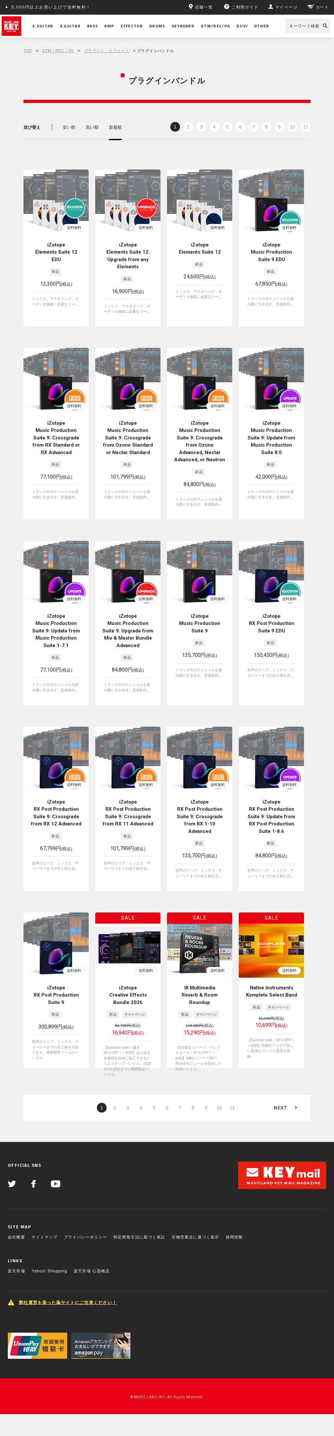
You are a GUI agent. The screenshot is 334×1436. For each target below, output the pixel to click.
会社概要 (16, 1237)
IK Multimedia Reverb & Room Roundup (200, 995)
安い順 (69, 127)
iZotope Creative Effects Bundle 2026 (128, 995)
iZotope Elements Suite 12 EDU (56, 252)
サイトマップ (44, 1237)
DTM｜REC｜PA (58, 51)
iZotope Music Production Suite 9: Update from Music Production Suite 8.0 (271, 437)
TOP (27, 51)
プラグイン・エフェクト (106, 51)
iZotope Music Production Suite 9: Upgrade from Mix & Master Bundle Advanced (127, 630)
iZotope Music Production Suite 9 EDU (271, 252)
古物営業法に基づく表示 (195, 1237)
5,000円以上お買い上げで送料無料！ (51, 7)
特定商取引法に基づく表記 (139, 1237)
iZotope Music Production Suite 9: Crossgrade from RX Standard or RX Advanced (56, 437)
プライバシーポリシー (85, 1237)
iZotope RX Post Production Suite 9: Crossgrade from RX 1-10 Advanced (200, 816)
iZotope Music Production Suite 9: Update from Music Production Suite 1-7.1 (56, 630)
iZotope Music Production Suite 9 (199, 623)
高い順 (92, 127)
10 (292, 126)
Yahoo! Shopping (49, 1271)
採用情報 (234, 1237)
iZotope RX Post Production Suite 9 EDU (271, 623)
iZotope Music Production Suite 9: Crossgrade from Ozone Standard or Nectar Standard (128, 437)
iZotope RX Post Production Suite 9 (56, 995)
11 (305, 126)
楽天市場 (16, 1271)
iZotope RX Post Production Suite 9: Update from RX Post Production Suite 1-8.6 (271, 816)
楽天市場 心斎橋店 (92, 1271)
